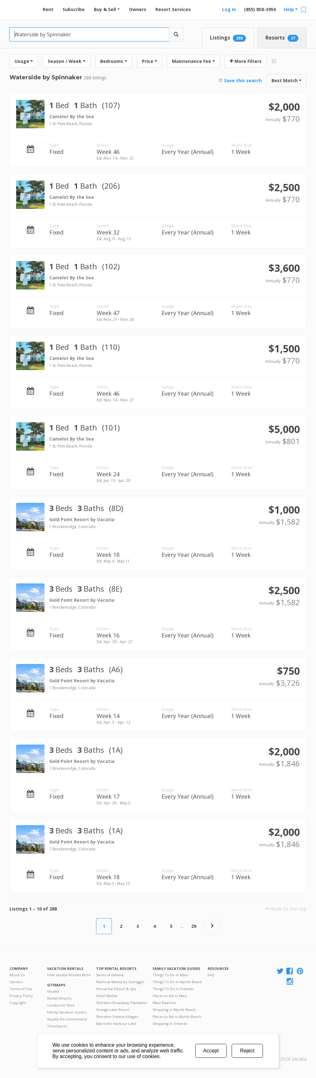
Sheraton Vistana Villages (117, 1016)
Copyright (17, 1002)
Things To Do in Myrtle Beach (177, 981)
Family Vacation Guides (67, 1012)
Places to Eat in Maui (170, 995)
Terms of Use (20, 988)
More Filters (246, 61)
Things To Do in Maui (170, 974)
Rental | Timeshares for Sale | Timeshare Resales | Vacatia (291, 1051)
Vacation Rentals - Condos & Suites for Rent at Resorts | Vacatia (22, 8)
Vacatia (53, 991)
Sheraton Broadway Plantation (121, 1002)
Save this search (240, 80)
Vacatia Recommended (67, 1019)
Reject (247, 1050)
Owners (137, 9)
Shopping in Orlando (170, 1023)
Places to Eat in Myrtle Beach (177, 1016)
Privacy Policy (21, 995)
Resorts (281, 38)
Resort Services (173, 9)
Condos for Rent (61, 1005)
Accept (211, 1050)
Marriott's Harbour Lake (116, 1023)
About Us (17, 974)
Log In (229, 9)
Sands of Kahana (110, 974)
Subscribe (74, 9)
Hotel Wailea (106, 995)
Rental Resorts (59, 998)
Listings (228, 38)
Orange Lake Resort (113, 1009)
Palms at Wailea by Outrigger (120, 981)
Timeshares (57, 1026)
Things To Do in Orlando (173, 988)
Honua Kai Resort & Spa (116, 988)
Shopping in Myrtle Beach (174, 1009)
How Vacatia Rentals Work (69, 974)
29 (193, 926)
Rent (48, 9)
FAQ (211, 974)
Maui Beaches (164, 1002)
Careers (16, 981)
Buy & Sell (107, 9)
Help (291, 9)
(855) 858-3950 (260, 9)
